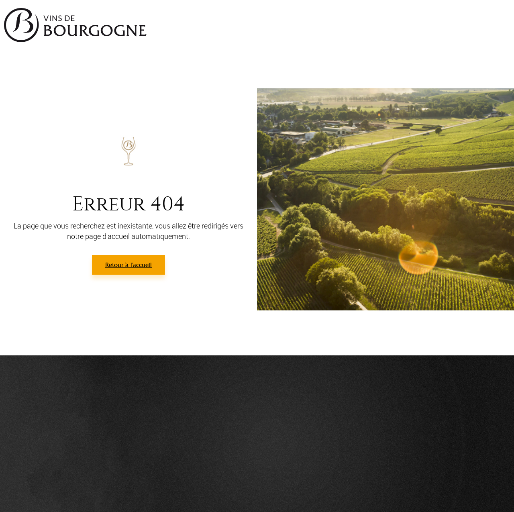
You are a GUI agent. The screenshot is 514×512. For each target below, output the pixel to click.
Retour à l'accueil (128, 265)
